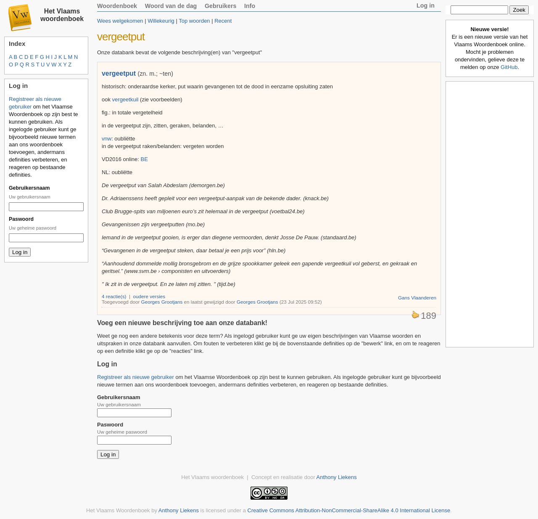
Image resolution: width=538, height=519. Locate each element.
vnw (106, 138)
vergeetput (119, 73)
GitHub (509, 67)
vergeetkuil (125, 99)
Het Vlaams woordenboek (62, 15)
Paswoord (21, 219)
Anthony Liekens (336, 477)
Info (249, 6)
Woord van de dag (171, 6)
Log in (426, 5)
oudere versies (149, 296)
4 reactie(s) (114, 296)
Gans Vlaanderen (417, 297)
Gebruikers (221, 6)
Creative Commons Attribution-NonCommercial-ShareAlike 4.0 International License (349, 510)
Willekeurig (161, 21)
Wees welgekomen (120, 21)
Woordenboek (117, 6)
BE (144, 159)
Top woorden (194, 21)
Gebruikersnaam (29, 188)
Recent (223, 21)
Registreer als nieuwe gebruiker (135, 377)
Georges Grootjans (162, 302)
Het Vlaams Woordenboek (118, 510)
